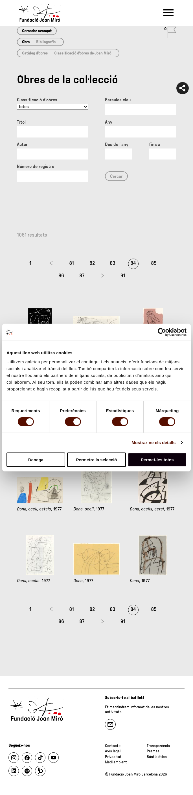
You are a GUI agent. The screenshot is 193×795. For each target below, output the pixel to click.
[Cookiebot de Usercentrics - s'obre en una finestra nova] (162, 332)
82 (92, 263)
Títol (21, 122)
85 (154, 263)
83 (112, 263)
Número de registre (35, 166)
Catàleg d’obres (35, 53)
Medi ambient (116, 762)
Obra (26, 42)
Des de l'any (116, 144)
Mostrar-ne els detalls (153, 442)
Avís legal (112, 751)
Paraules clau (118, 100)
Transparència (158, 746)
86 (61, 275)
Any (108, 122)
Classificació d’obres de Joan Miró (82, 53)
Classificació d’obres (37, 100)
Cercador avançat (37, 31)
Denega (35, 459)
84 (133, 263)
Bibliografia (46, 42)
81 (71, 263)
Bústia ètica (157, 757)
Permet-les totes (157, 459)
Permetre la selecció (96, 459)
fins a (154, 144)
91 (122, 275)
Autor (22, 144)
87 (81, 275)
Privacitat (113, 757)
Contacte (112, 746)
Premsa (153, 751)
